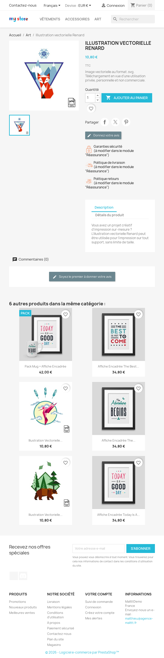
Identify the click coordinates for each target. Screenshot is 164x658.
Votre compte (98, 594)
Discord (23, 576)
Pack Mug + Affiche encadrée (45, 366)
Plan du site (55, 639)
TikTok (14, 576)
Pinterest (126, 122)
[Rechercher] (133, 19)
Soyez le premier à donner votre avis (82, 277)
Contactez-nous (23, 5)
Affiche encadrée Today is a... (118, 515)
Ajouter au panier (127, 98)
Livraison (53, 602)
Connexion (93, 607)
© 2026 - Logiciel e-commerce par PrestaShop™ (82, 652)
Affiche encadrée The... (118, 440)
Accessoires (77, 19)
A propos (53, 623)
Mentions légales (59, 607)
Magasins (54, 645)
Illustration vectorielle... (46, 440)
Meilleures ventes (22, 613)
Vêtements (50, 19)
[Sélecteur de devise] (85, 5)
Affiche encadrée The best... (118, 366)
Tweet (115, 122)
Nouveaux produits (23, 607)
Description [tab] (104, 207)
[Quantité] (90, 97)
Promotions (17, 602)
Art (97, 19)
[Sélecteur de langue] (53, 5)
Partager (104, 122)
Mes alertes (93, 618)
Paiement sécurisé (60, 628)
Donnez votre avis (103, 135)
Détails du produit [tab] (109, 215)
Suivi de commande (99, 602)
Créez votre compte (100, 613)
